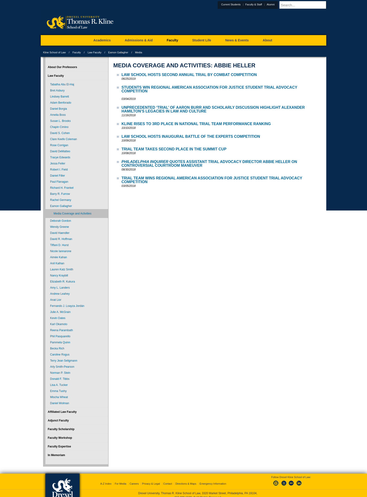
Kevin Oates (57, 318)
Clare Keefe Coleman (63, 139)
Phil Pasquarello (60, 336)
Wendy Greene (59, 227)
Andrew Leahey (60, 293)
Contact (167, 479)
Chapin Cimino (59, 127)
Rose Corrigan (59, 145)
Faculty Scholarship (61, 429)
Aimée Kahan (58, 257)
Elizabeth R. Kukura (62, 281)
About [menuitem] (267, 40)
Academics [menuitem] (102, 40)
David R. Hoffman (61, 239)
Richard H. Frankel (61, 187)
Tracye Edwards (60, 157)
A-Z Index (105, 479)
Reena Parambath (61, 330)
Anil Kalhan (57, 263)
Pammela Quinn (60, 342)
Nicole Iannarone (60, 251)
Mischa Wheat (59, 397)
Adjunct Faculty (58, 420)
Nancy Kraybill (59, 275)
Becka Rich (57, 348)
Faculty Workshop (60, 437)
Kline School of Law (54, 52)
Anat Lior (55, 299)
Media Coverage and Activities (72, 213)
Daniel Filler (57, 175)
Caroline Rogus (60, 354)
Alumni (282, 4)
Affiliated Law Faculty (62, 412)
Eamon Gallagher (118, 52)
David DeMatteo (60, 151)
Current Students (242, 4)
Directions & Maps (185, 479)
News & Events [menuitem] (237, 40)
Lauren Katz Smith (61, 269)
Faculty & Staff (265, 4)
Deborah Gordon (60, 220)
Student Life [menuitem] (201, 40)
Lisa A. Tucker (59, 385)
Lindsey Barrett (59, 96)
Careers (134, 479)
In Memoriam (56, 455)
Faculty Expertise (59, 446)
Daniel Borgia (58, 108)
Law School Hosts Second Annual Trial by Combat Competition (189, 75)
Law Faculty (94, 52)
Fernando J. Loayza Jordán (67, 306)
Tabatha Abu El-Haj (62, 84)
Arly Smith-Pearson (62, 366)
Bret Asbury (57, 90)
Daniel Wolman (59, 403)
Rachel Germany (60, 200)
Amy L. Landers (60, 287)
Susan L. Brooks (60, 121)
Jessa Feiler (57, 163)
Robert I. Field (59, 169)
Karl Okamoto (58, 324)
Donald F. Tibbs (60, 379)
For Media (120, 479)
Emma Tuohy (58, 391)
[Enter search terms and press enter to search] (308, 5)
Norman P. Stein (60, 372)
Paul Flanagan (59, 181)
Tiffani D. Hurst (59, 245)
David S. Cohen (60, 133)
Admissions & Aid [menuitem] (139, 40)
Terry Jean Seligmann (63, 360)
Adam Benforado (60, 102)
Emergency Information (213, 479)
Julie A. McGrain (60, 312)
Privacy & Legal (151, 479)
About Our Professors (62, 67)
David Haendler (60, 233)
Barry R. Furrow (60, 194)
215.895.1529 (183, 493)
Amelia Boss (58, 114)
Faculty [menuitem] (172, 40)
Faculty (77, 52)
